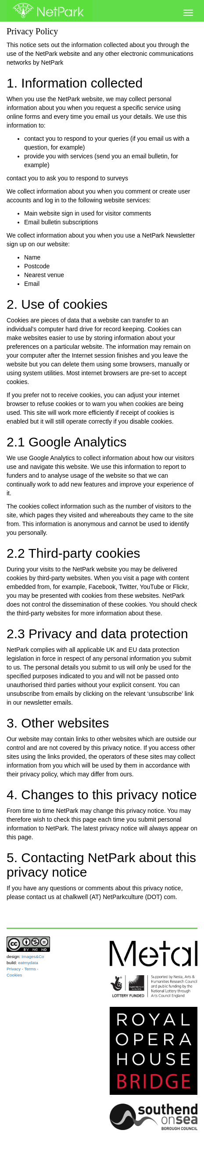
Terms (30, 968)
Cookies (14, 975)
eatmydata (28, 962)
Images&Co (32, 956)
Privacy (14, 968)
